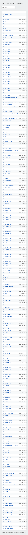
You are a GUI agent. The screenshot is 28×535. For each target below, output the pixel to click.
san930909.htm (7, 362)
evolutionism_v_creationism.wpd (10, 150)
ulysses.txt (6, 298)
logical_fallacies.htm (8, 351)
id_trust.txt (6, 341)
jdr (4, 21)
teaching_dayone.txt (8, 286)
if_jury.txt (6, 162)
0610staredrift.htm (7, 318)
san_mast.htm (6, 314)
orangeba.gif (6, 187)
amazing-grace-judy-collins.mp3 (10, 106)
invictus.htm (6, 461)
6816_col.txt (6, 95)
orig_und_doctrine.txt (8, 189)
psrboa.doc (6, 192)
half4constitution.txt (8, 155)
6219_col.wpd (6, 76)
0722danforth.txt (7, 39)
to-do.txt (5, 288)
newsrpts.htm (6, 358)
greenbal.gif (6, 152)
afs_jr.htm (6, 429)
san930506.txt (7, 231)
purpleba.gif (6, 198)
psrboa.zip (6, 196)
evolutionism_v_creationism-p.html (10, 332)
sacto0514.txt (6, 205)
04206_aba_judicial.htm (8, 417)
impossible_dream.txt (8, 159)
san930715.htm (7, 374)
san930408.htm (7, 390)
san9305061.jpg (7, 228)
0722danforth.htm (7, 422)
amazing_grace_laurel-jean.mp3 (10, 524)
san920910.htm (7, 367)
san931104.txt (7, 242)
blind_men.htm (7, 434)
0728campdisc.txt (7, 42)
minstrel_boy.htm (7, 482)
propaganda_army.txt (8, 194)
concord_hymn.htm (8, 441)
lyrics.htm (6, 454)
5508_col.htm (6, 63)
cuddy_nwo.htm (7, 519)
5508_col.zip (6, 60)
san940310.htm (7, 401)
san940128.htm (7, 394)
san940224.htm (7, 404)
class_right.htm (7, 139)
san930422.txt (7, 219)
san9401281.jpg (7, 247)
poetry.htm (6, 477)
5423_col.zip (6, 53)
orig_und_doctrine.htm (8, 473)
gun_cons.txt (6, 339)
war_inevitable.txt (7, 302)
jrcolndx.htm (6, 344)
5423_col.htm (6, 51)
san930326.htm (7, 387)
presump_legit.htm (7, 475)
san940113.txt (7, 240)
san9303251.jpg (7, 212)
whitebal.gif (6, 307)
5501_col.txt (6, 49)
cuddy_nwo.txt (7, 143)
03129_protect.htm (8, 413)
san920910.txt (7, 201)
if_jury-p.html (6, 157)
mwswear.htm (6, 487)
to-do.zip (5, 293)
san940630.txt (7, 263)
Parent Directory (7, 14)
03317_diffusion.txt (8, 35)
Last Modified (22, 12)
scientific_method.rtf (8, 268)
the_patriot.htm (7, 494)
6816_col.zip (6, 92)
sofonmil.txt (6, 272)
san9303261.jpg (7, 215)
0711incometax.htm (8, 528)
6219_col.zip (6, 83)
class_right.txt (6, 134)
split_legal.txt (6, 397)
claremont (6, 19)
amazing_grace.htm (7, 526)
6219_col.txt (6, 81)
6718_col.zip (6, 88)
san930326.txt (7, 217)
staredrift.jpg (6, 281)
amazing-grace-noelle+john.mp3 (10, 109)
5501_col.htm (6, 56)
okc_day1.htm (6, 466)
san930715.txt (7, 226)
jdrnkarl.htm (6, 459)
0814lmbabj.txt (7, 330)
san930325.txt (7, 208)
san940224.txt (7, 252)
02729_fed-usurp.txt (8, 325)
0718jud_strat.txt (7, 328)
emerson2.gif (6, 146)
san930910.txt (7, 235)
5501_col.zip (6, 67)
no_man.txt (6, 182)
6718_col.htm (6, 311)
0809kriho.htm (7, 46)
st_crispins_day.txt (7, 279)
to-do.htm (6, 491)
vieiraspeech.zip (7, 305)
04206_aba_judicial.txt (8, 323)
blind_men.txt (6, 125)
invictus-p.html (7, 166)
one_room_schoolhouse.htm (9, 484)
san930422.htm (7, 383)
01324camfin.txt (7, 30)
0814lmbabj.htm (7, 427)
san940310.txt (7, 261)
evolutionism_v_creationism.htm (10, 445)
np (4, 26)
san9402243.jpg (7, 258)
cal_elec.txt (6, 132)
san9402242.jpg (7, 256)
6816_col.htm (6, 90)
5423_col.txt (6, 58)
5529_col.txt (6, 79)
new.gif (5, 178)
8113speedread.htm (8, 514)
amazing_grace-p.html (8, 111)
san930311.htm (7, 369)
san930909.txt (7, 233)
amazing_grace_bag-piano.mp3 (10, 118)
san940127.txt (7, 249)
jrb (4, 23)
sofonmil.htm (6, 496)
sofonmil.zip (6, 277)
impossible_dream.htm (8, 457)
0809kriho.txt (6, 44)
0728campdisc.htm (7, 420)
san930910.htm (7, 371)
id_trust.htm (6, 431)
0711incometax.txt (7, 37)
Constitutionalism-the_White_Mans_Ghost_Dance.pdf (10, 102)
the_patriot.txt (7, 291)
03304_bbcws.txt (7, 321)
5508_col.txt (6, 69)
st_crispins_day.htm (8, 510)
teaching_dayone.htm (8, 505)
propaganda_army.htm (8, 468)
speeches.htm (6, 507)
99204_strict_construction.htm (10, 99)
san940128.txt (7, 245)
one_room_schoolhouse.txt (9, 355)
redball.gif (6, 203)
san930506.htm (7, 392)
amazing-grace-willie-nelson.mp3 (10, 113)
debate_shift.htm (7, 447)
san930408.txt (7, 222)
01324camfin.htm (7, 408)
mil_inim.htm (6, 450)
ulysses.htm (6, 498)
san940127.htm (7, 364)
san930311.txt (7, 210)
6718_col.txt (6, 86)
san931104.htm (7, 385)
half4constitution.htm (8, 309)
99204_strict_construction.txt (10, 97)
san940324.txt (7, 265)
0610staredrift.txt (7, 316)
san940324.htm (7, 399)
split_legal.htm (7, 500)
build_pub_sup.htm (7, 436)
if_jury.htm (6, 443)
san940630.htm (7, 406)
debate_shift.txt (7, 346)
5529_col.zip (6, 72)
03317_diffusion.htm (8, 415)
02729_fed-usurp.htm (8, 411)
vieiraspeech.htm (7, 503)
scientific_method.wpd (8, 275)
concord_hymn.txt (7, 141)
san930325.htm (7, 381)
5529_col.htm (6, 65)
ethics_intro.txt (7, 148)
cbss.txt (5, 136)
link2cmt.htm (6, 353)
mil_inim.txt (6, 173)
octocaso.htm (6, 470)
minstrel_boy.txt (7, 175)
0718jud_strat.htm (7, 424)
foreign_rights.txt (7, 337)
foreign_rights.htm (7, 438)
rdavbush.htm (6, 376)
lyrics (5, 28)
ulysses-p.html (7, 295)
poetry (5, 16)
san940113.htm (7, 378)
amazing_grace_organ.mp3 (9, 122)
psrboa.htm (6, 480)
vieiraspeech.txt (7, 300)
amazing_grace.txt (7, 120)
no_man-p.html (7, 180)
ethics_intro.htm (7, 517)
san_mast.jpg (6, 270)
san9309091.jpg (7, 238)
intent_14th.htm (7, 521)
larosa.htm (6, 452)
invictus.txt (6, 169)
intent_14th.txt (7, 164)
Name (4, 12)
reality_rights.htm (7, 464)
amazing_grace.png (7, 116)
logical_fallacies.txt (7, 171)
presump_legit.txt (7, 348)
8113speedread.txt (7, 104)
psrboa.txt (6, 360)
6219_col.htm (6, 74)
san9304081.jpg (7, 224)
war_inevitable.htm (7, 512)
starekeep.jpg (6, 284)
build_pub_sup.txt (7, 129)
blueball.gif (6, 127)
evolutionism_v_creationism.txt (10, 335)
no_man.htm (6, 489)
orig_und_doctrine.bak (8, 185)
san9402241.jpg (7, 254)
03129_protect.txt (7, 33)
